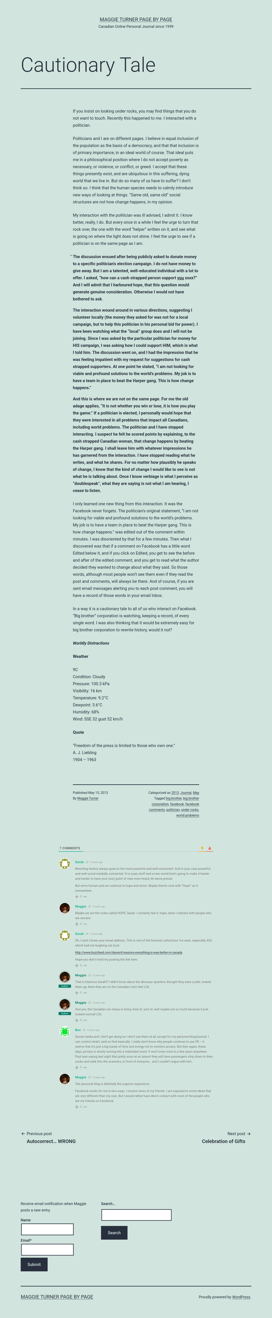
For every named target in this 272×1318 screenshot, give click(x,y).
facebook (177, 804)
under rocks (190, 810)
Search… (108, 1203)
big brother (174, 798)
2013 (175, 793)
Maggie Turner (88, 798)
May (196, 793)
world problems (187, 815)
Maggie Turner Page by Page (136, 19)
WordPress (241, 1297)
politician (173, 810)
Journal (185, 793)
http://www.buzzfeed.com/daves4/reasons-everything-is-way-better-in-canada (128, 952)
